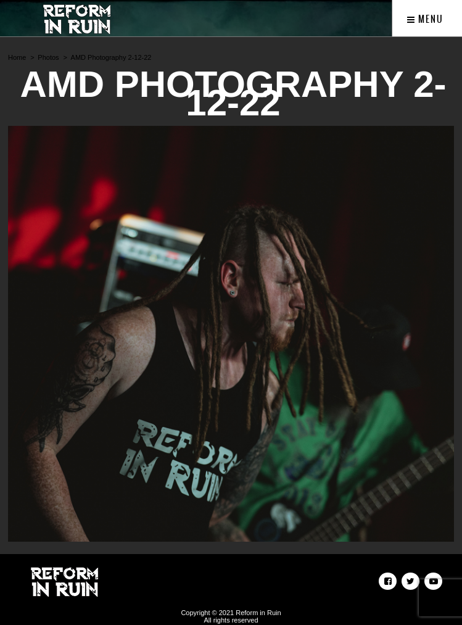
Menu (425, 19)
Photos (48, 57)
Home (17, 57)
